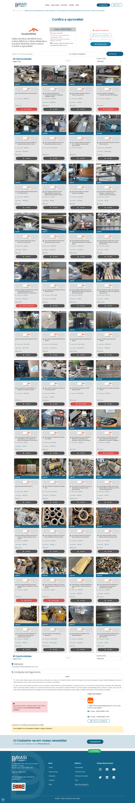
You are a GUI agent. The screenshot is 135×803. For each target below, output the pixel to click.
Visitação (106, 39)
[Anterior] (65, 60)
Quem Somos (53, 772)
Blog (77, 5)
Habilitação (101, 44)
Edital (93, 39)
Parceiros (64, 5)
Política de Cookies (81, 776)
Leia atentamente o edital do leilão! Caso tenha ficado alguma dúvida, (29, 708)
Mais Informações (82, 784)
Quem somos (55, 5)
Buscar (113, 54)
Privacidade (79, 768)
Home (47, 5)
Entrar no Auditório (98, 721)
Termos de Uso (80, 772)
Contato (71, 5)
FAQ (76, 780)
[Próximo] (69, 60)
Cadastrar (103, 5)
